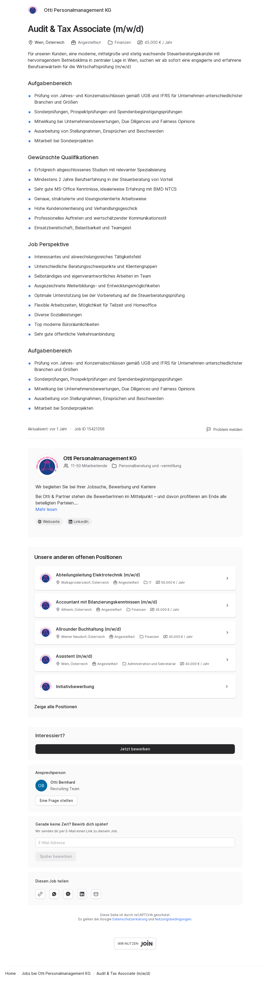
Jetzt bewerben (135, 749)
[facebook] (68, 894)
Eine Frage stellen (56, 800)
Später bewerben (56, 856)
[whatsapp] (54, 894)
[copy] (40, 894)
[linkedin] (82, 894)
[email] (96, 894)
